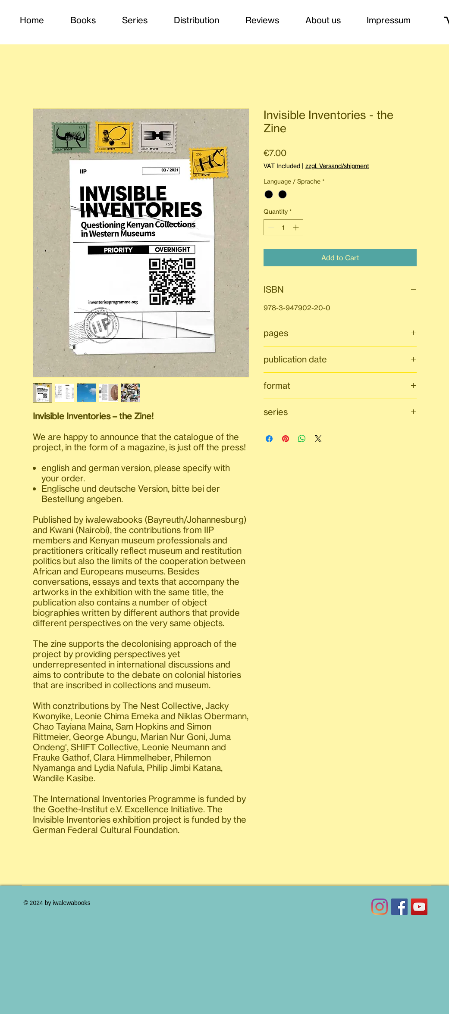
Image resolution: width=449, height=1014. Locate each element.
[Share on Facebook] (269, 439)
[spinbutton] (283, 227)
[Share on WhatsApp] (302, 439)
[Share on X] (318, 439)
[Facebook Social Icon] (399, 907)
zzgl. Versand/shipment (337, 165)
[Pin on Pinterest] (285, 439)
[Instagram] (379, 907)
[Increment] (296, 227)
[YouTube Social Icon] (419, 907)
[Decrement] (270, 227)
